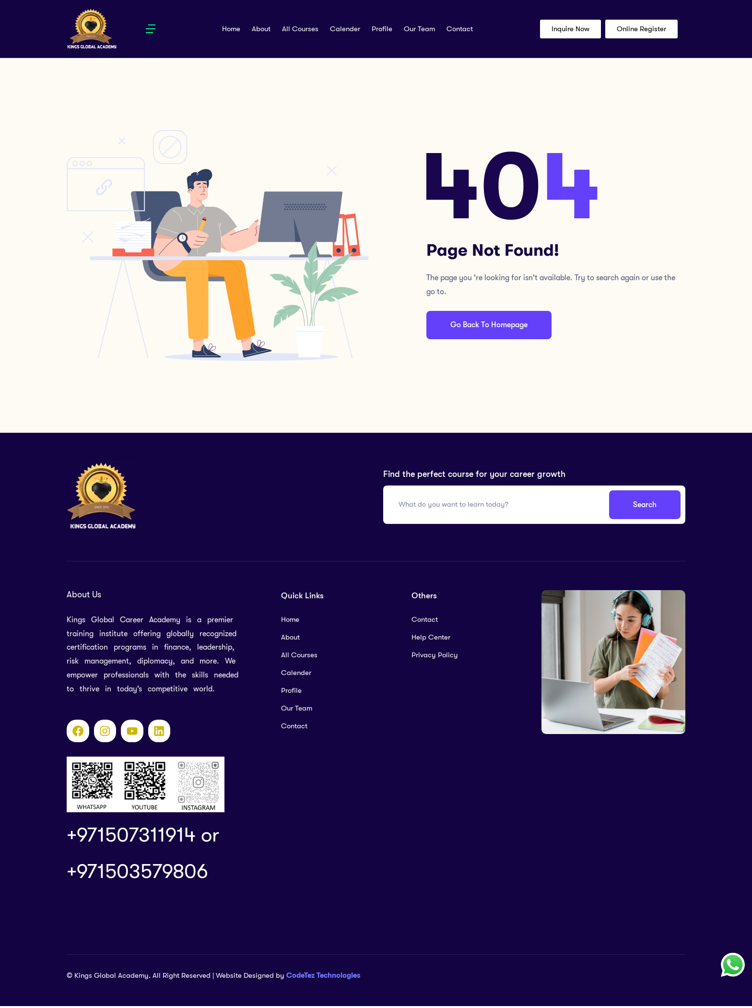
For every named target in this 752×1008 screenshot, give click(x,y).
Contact (459, 28)
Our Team (419, 28)
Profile (382, 28)
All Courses (300, 28)
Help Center (430, 637)
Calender (345, 28)
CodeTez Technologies (323, 977)
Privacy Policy (434, 655)
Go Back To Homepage (490, 324)
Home (231, 28)
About (261, 28)
